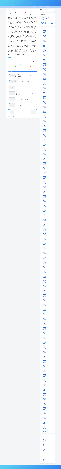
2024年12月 (44, 50)
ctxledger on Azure (44, 22)
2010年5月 (44, 271)
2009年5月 (44, 286)
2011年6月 (44, 254)
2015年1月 (44, 200)
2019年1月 (44, 139)
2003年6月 (44, 376)
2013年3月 (44, 228)
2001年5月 (44, 407)
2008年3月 (44, 304)
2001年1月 (44, 412)
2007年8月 (44, 313)
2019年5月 (44, 134)
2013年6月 (44, 224)
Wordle (44, 450)
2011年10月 (44, 249)
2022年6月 (44, 87)
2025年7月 (44, 41)
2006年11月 (44, 324)
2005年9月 (44, 342)
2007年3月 (44, 319)
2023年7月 (44, 70)
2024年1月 (44, 64)
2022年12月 (44, 79)
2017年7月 (44, 162)
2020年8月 (44, 115)
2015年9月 (44, 190)
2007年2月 (44, 320)
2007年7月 (44, 314)
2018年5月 (44, 149)
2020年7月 (44, 116)
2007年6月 (44, 315)
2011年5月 (44, 256)
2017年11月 (44, 157)
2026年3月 (44, 31)
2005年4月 (44, 348)
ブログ (44, 454)
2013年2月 (44, 229)
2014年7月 (44, 207)
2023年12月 (44, 65)
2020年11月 (44, 111)
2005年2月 (44, 351)
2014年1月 (44, 215)
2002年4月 (44, 393)
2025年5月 (44, 44)
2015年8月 (44, 191)
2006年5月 (44, 332)
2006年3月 (44, 334)
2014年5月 (44, 210)
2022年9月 (44, 83)
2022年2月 (44, 92)
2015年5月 (44, 195)
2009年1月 (44, 291)
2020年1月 (44, 124)
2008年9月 (44, 296)
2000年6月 (44, 421)
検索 (41, 9)
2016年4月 (44, 181)
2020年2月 (44, 122)
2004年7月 (44, 360)
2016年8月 (44, 176)
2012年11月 (44, 233)
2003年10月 (44, 371)
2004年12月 (44, 353)
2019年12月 (44, 125)
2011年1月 (44, 261)
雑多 (43, 459)
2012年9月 (44, 235)
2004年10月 (44, 356)
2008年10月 (44, 295)
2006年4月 (44, 333)
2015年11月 (44, 187)
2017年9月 (44, 159)
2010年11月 (44, 263)
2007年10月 (44, 310)
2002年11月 (44, 384)
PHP (43, 445)
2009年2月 (44, 290)
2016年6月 (44, 178)
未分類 (9, 57)
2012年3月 (44, 243)
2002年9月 (44, 386)
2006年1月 (44, 337)
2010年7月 (44, 268)
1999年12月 (44, 428)
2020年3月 (44, 121)
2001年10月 (44, 400)
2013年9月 (44, 220)
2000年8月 (44, 418)
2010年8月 (44, 267)
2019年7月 (44, 131)
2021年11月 (44, 96)
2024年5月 (44, 59)
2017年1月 (44, 169)
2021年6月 (44, 102)
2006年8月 (44, 328)
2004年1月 (44, 367)
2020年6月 (44, 117)
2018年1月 (44, 154)
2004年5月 (44, 362)
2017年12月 (44, 155)
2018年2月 (44, 153)
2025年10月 (44, 37)
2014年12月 (44, 201)
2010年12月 (44, 262)
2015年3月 (44, 197)
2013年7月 (44, 223)
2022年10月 (44, 82)
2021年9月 (44, 98)
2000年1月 (44, 427)
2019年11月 (44, 126)
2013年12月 (44, 216)
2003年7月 (44, 375)
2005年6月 (44, 346)
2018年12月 (44, 140)
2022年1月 (44, 93)
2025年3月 (44, 46)
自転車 (44, 458)
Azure (43, 439)
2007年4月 (44, 318)
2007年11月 (44, 309)
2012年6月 (44, 239)
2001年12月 (44, 398)
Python (44, 446)
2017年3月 (44, 167)
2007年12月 (44, 308)
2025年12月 (44, 35)
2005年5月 (44, 347)
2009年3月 (44, 289)
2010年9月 (44, 266)
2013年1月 (44, 230)
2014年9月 (44, 205)
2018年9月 (44, 144)
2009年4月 (44, 287)
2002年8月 (44, 388)
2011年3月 (44, 258)
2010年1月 (44, 276)
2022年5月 (44, 88)
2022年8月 (44, 84)
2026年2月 (44, 32)
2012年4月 (44, 242)
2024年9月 (44, 54)
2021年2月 (44, 107)
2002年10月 (44, 385)
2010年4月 (44, 272)
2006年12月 (44, 323)
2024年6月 (44, 58)
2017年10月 (44, 158)
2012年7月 (44, 238)
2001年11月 (44, 399)
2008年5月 (44, 301)
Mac (43, 444)
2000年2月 (44, 426)
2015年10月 (44, 188)
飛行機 (44, 460)
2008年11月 (44, 294)
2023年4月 (44, 74)
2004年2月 (44, 366)
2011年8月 (44, 252)
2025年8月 (44, 40)
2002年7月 (44, 389)
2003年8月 (44, 374)
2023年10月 (44, 68)
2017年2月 (44, 168)
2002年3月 (44, 394)
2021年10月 (44, 97)
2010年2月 (44, 275)
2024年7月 (44, 56)
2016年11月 (44, 172)
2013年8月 (44, 221)
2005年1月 (44, 352)
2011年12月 (44, 247)
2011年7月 (44, 253)
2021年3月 (44, 106)
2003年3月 (44, 380)
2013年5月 (44, 225)
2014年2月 (44, 214)
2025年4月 (44, 45)
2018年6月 (44, 148)
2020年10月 (44, 112)
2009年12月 (44, 277)
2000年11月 (44, 414)
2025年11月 (44, 36)
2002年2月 (44, 395)
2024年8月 (44, 55)
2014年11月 (44, 202)
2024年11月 (44, 51)
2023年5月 (44, 73)
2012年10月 (44, 234)
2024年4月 (44, 60)
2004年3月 (44, 365)
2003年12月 (44, 369)
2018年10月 (44, 143)
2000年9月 (44, 417)
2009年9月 (44, 281)
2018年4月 (44, 150)
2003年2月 (44, 381)
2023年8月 (44, 69)
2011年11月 (44, 248)
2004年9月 (44, 357)
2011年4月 (44, 257)
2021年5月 (44, 103)
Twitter (44, 449)
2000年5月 (44, 422)
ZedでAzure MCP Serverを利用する (46, 24)
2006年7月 (44, 329)
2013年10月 (44, 219)
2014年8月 (44, 206)
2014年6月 (44, 209)
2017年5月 (44, 164)
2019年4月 (44, 135)
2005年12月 (44, 338)
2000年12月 (44, 413)
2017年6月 (44, 163)
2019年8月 (44, 130)
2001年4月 (44, 408)
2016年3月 (44, 182)
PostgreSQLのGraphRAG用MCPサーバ (47, 23)
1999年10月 (44, 431)
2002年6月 (44, 390)
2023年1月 (44, 78)
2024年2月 (44, 63)
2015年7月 (44, 192)
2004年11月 (44, 355)
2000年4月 (44, 423)
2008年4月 (44, 303)
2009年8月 (44, 282)
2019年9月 (44, 129)
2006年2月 (44, 336)
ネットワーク (45, 453)
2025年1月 (44, 49)
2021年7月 (44, 101)
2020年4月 (44, 120)
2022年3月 (44, 91)
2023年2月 (44, 77)
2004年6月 (44, 361)
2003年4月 (44, 379)
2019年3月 (44, 136)
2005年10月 (44, 341)
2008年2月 (44, 305)
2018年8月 (44, 145)
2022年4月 (44, 89)
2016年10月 (44, 173)
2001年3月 (44, 409)
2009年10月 (44, 280)
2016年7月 (44, 177)
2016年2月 (44, 183)
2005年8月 (44, 343)
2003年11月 (44, 370)
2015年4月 (44, 196)
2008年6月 (44, 300)
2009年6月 (44, 285)
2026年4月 (44, 30)
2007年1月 (44, 322)
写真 (43, 455)
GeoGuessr (44, 440)
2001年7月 (44, 404)
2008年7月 (44, 299)
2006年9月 (44, 327)
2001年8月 (44, 403)
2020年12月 (44, 110)
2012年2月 (44, 244)
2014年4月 (44, 211)
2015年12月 (44, 186)
